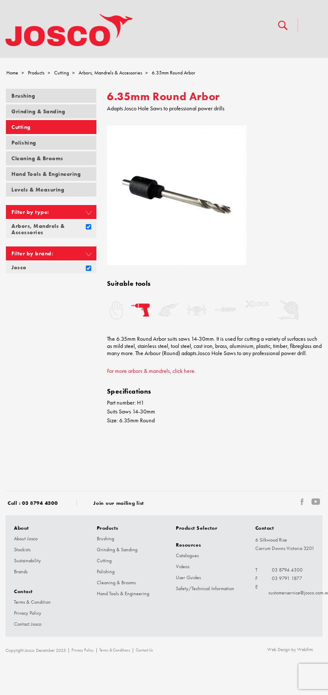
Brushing (23, 96)
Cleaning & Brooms (37, 158)
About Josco (26, 539)
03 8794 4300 (39, 503)
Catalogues (187, 555)
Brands (20, 572)
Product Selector (196, 528)
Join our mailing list (118, 503)
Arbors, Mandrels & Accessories (110, 73)
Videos (182, 566)
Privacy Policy (27, 613)
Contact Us (144, 650)
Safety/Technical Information (205, 588)
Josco (19, 267)
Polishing (23, 143)
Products (36, 73)
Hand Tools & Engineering (46, 174)
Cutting (61, 73)
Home (12, 73)
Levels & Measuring (37, 189)
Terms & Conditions (114, 650)
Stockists (22, 550)
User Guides (188, 577)
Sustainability (27, 561)
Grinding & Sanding (38, 111)
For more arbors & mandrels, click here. (151, 371)
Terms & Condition (32, 602)
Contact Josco (27, 624)
